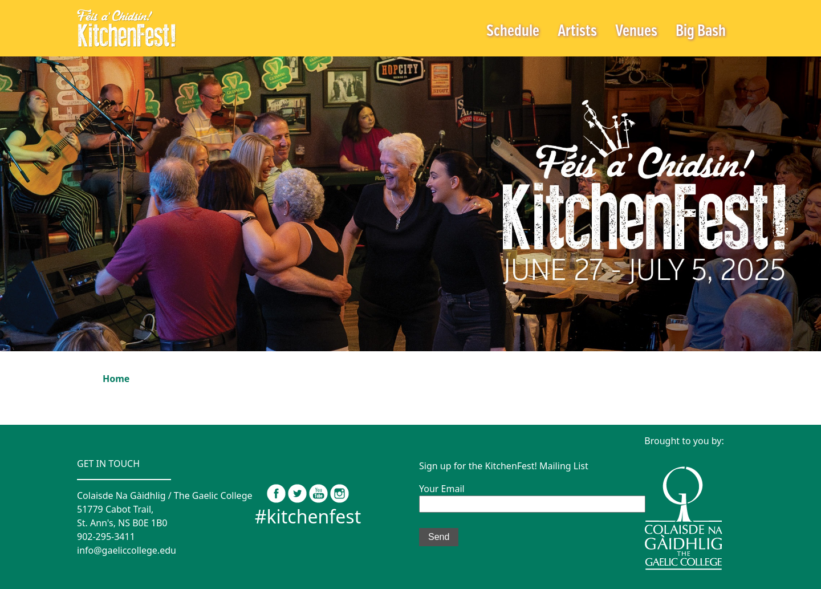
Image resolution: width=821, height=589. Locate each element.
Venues (636, 31)
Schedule (512, 31)
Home (116, 378)
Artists (577, 31)
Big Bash (701, 31)
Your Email (532, 496)
